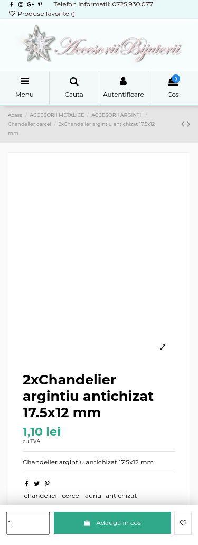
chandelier (41, 496)
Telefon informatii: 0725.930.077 (103, 4)
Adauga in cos (112, 523)
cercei (71, 496)
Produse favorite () (41, 13)
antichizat (121, 496)
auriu (93, 496)
